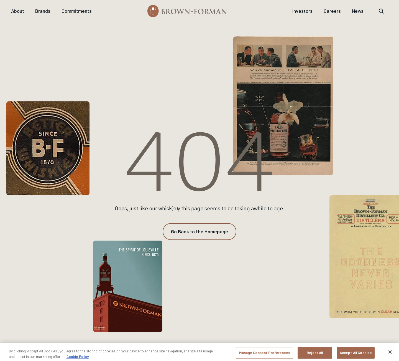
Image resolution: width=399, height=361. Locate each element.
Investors (302, 11)
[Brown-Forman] (187, 11)
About (17, 11)
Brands (42, 11)
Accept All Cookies (356, 354)
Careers (332, 11)
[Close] (390, 354)
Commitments (77, 11)
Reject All (315, 354)
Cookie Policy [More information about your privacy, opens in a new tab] (77, 358)
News (358, 11)
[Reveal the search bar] (381, 11)
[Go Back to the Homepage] (199, 231)
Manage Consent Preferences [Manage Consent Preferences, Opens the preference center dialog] (264, 354)
